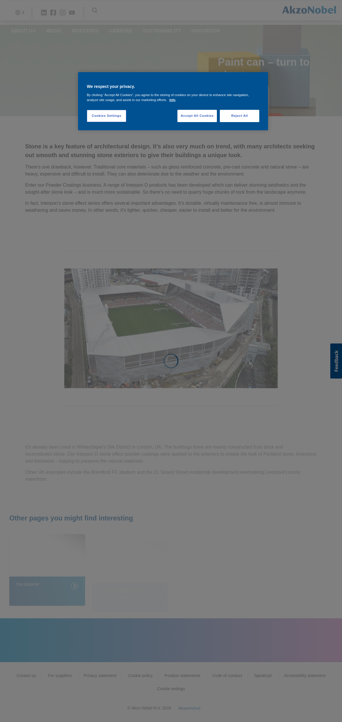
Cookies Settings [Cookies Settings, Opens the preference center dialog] (106, 115)
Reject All (239, 115)
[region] (173, 101)
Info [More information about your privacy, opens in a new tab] (172, 100)
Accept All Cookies (197, 115)
